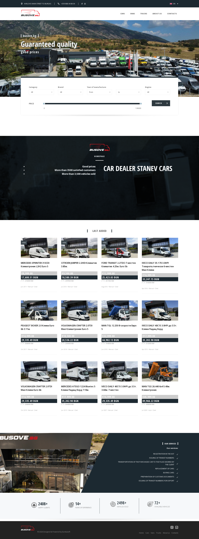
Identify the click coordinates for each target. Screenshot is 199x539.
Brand (60, 87)
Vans (132, 13)
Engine (148, 87)
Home (141, 533)
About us (157, 13)
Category (33, 87)
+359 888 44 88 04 (68, 4)
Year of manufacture (96, 87)
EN (175, 4)
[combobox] (41, 92)
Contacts (172, 13)
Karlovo (37, 4)
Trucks (143, 13)
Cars (122, 13)
